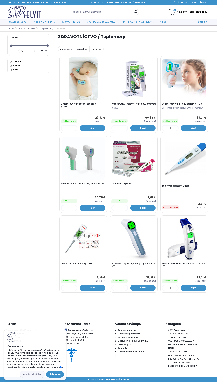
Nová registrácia (199, 2)
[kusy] (69, 128)
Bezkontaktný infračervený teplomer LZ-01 (82, 186)
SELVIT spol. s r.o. (18, 21)
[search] (135, 13)
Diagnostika (45, 28)
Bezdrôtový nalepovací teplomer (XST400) (79, 105)
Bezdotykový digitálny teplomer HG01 (182, 104)
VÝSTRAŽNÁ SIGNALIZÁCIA (101, 21)
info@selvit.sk (72, 345)
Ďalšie (201, 21)
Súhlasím (55, 374)
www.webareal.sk (119, 381)
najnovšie (96, 49)
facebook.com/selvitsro (80, 332)
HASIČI (162, 21)
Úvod (11, 28)
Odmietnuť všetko (32, 374)
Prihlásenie (182, 2)
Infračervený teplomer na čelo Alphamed (128, 105)
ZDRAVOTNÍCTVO (71, 21)
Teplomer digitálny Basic (175, 186)
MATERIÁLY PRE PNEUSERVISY (137, 21)
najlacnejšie (66, 49)
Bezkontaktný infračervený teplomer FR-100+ (184, 267)
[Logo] (24, 12)
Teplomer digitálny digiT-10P (76, 265)
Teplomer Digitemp (122, 184)
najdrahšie (82, 49)
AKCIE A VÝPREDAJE (44, 21)
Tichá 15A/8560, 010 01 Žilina (79, 335)
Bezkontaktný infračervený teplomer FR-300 (133, 267)
